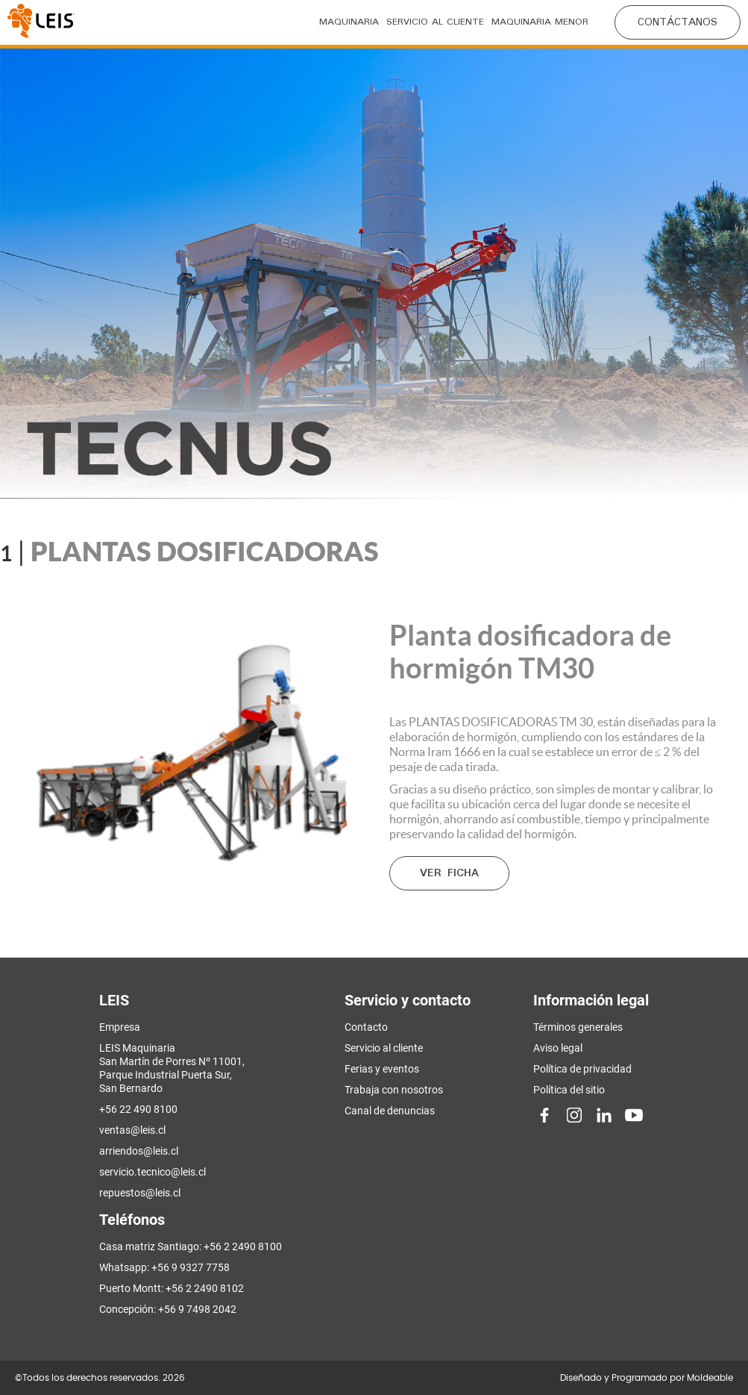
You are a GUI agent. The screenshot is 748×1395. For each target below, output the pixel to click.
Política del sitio (569, 1090)
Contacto (366, 1027)
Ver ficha (449, 873)
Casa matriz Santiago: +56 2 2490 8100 (190, 1246)
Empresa (119, 1027)
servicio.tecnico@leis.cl (152, 1172)
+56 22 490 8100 (138, 1109)
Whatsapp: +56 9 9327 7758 (164, 1267)
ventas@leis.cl (132, 1130)
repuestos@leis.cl (139, 1193)
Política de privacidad (582, 1069)
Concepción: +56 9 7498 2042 (167, 1309)
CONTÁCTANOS (677, 22)
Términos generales (578, 1027)
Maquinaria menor (539, 22)
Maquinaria (349, 22)
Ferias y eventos (382, 1069)
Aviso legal (557, 1048)
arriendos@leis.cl (138, 1151)
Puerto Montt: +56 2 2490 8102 (171, 1288)
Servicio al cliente (435, 22)
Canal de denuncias (390, 1111)
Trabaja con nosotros (394, 1090)
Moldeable (710, 1377)
